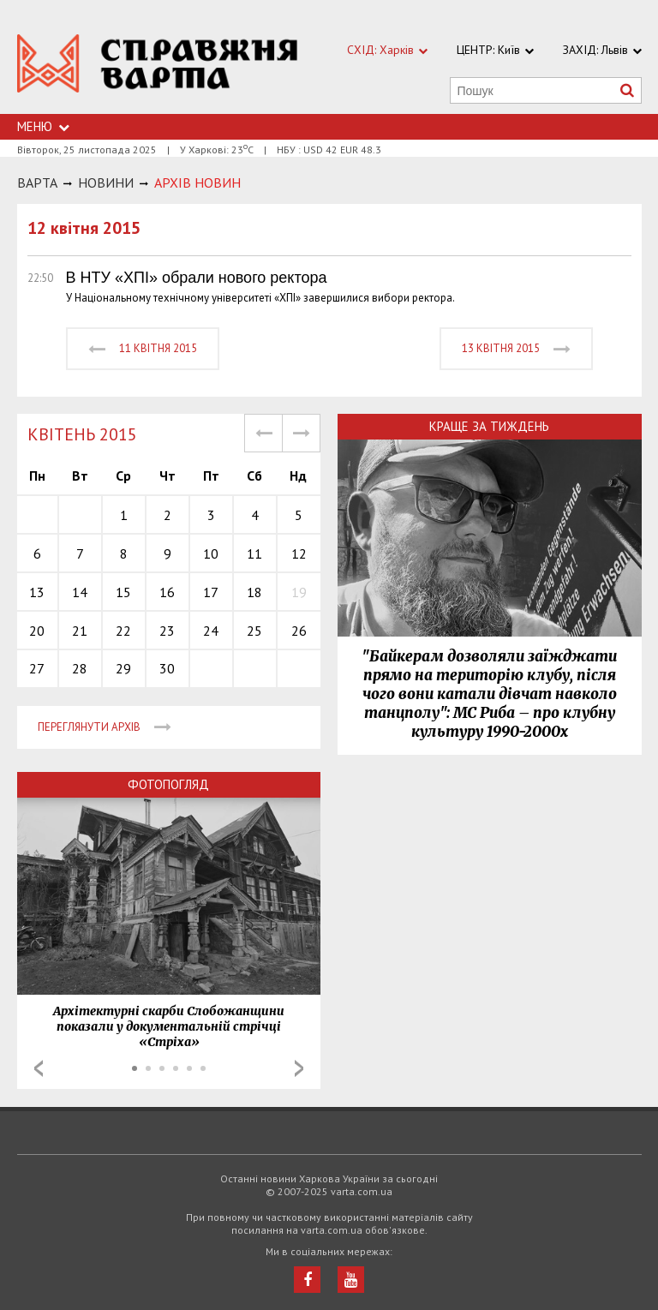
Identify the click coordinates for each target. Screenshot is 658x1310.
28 (79, 668)
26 (299, 630)
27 (37, 668)
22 (123, 630)
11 (254, 553)
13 (37, 592)
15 (123, 592)
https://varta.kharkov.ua (157, 66)
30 (167, 668)
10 (210, 553)
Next (299, 1068)
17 (210, 592)
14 (79, 592)
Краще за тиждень (489, 426)
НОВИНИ (106, 182)
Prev (38, 1068)
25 (254, 630)
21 (79, 630)
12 (299, 553)
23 (167, 630)
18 (254, 592)
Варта (37, 182)
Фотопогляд (168, 784)
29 (123, 668)
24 (210, 630)
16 (167, 592)
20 (37, 630)
